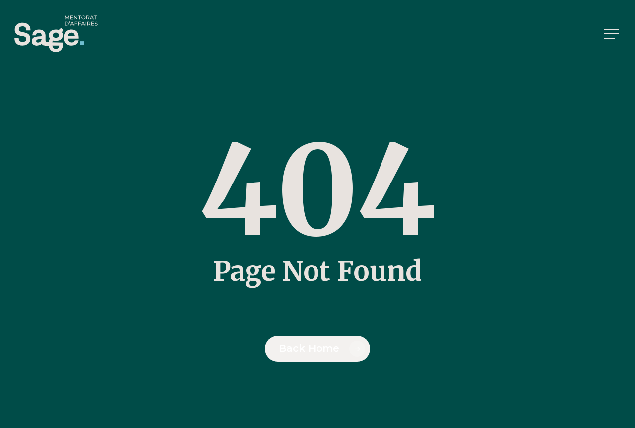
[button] (612, 34)
